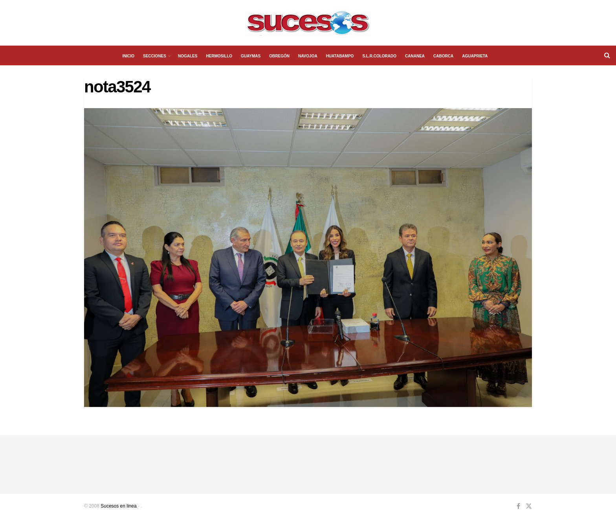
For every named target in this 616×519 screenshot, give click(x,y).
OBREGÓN (279, 56)
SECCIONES (154, 56)
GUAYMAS (250, 56)
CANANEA (415, 56)
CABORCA (443, 56)
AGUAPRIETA (475, 56)
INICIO (128, 56)
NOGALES (187, 56)
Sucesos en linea (118, 506)
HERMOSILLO (219, 56)
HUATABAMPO (340, 56)
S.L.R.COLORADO (379, 56)
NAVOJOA (307, 56)
